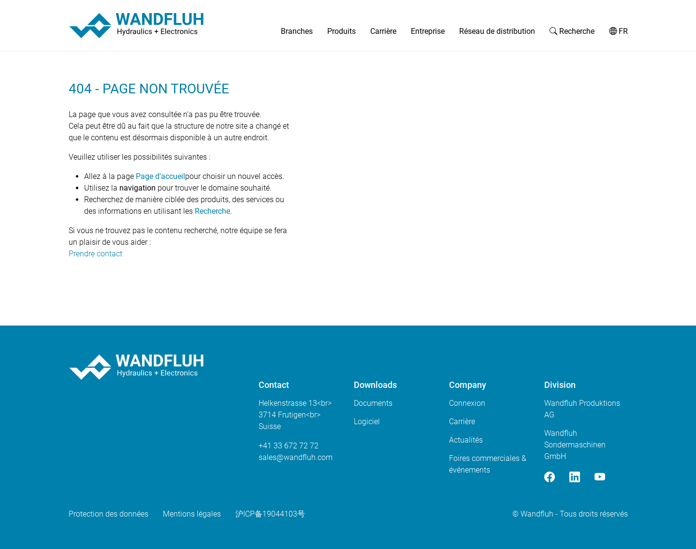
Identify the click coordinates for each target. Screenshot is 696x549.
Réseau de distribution (497, 31)
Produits (341, 31)
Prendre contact (95, 253)
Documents (373, 403)
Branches (297, 31)
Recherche (572, 31)
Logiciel (367, 421)
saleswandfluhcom (296, 457)
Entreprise (428, 31)
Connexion (467, 403)
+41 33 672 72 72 (289, 445)
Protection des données (108, 514)
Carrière (383, 31)
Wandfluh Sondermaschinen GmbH (575, 445)
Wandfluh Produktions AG (582, 409)
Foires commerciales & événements (487, 464)
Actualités (466, 440)
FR (618, 31)
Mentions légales (192, 514)
